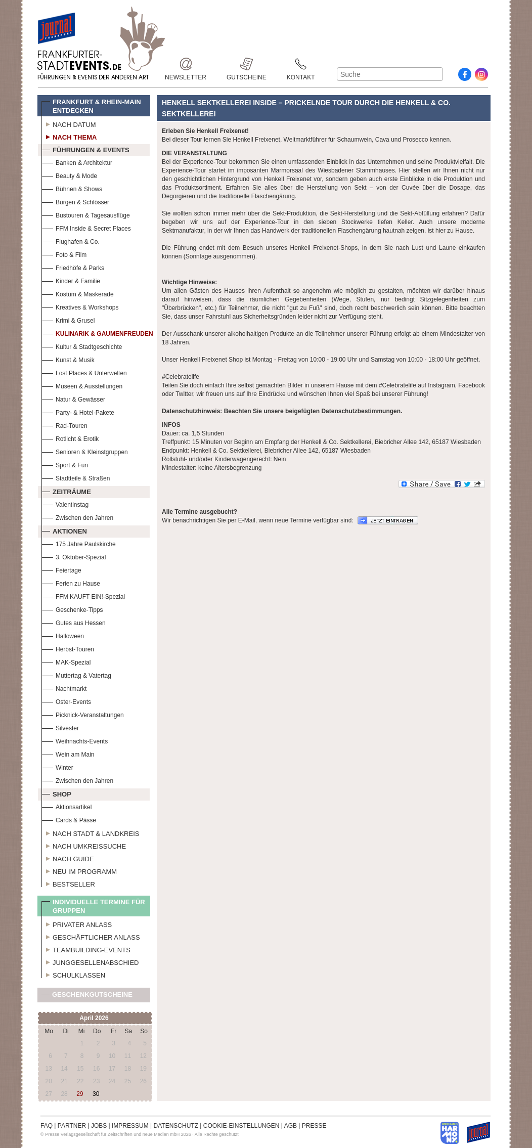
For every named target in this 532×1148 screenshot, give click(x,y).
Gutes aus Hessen (73, 622)
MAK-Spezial (66, 661)
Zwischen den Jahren (77, 516)
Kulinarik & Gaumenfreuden (97, 332)
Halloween (62, 635)
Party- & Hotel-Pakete (77, 411)
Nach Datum (68, 123)
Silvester (60, 727)
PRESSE (314, 1125)
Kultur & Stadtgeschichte (81, 345)
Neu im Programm (79, 870)
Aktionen (64, 530)
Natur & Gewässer (73, 398)
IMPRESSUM (130, 1125)
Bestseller (68, 883)
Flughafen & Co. (70, 240)
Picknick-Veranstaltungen (82, 714)
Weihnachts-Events (74, 740)
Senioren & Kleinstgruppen (84, 451)
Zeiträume (66, 490)
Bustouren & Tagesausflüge (85, 214)
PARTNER (72, 1125)
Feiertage (61, 569)
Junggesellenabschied (90, 961)
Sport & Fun (64, 464)
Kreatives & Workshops (80, 306)
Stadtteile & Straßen (75, 477)
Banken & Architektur (76, 161)
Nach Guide (67, 858)
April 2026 (93, 1018)
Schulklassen (73, 974)
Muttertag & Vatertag (76, 674)
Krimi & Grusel (68, 319)
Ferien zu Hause (70, 582)
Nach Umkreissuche (83, 845)
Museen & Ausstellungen (81, 385)
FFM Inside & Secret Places (86, 227)
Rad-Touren (64, 424)
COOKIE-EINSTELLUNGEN (241, 1125)
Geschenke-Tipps (72, 608)
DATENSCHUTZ (176, 1125)
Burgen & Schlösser (75, 201)
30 (96, 1093)
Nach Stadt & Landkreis (90, 832)
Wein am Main (67, 753)
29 (79, 1093)
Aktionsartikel (66, 806)
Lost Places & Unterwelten (84, 372)
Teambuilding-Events (85, 949)
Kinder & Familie (70, 280)
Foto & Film (63, 253)
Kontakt (301, 64)
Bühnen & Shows (71, 188)
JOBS (99, 1125)
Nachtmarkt (63, 687)
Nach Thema (69, 136)
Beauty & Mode (69, 175)
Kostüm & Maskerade (77, 293)
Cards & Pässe (68, 819)
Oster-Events (66, 700)
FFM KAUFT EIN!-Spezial (83, 595)
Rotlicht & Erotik (70, 438)
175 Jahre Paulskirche (78, 543)
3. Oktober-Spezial (73, 556)
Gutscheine (247, 64)
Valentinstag (64, 503)
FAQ (46, 1125)
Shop (56, 793)
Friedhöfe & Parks (72, 267)
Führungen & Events (85, 149)
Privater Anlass (76, 923)
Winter (57, 766)
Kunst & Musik (68, 359)
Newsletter (185, 64)
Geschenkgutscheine (86, 996)
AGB (290, 1125)
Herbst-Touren (67, 648)
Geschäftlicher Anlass (90, 936)
